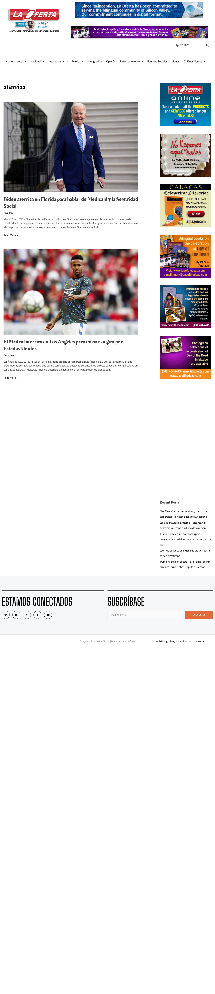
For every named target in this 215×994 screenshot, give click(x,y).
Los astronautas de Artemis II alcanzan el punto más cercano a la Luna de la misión (183, 525)
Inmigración (95, 61)
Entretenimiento (131, 61)
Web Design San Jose (166, 641)
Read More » (11, 235)
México (78, 61)
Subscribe (199, 615)
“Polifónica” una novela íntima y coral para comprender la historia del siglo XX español (184, 514)
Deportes (9, 355)
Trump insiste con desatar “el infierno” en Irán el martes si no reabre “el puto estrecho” (185, 564)
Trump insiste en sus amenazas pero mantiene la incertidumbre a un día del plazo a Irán (185, 539)
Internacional (58, 61)
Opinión (111, 61)
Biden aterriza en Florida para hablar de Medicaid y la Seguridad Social (71, 202)
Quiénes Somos (194, 61)
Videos (175, 61)
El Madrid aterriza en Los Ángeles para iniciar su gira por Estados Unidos (63, 345)
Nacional (37, 61)
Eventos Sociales (157, 61)
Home (9, 61)
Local (21, 61)
